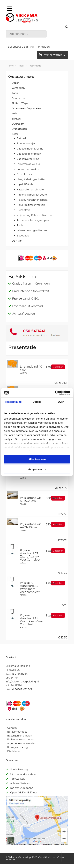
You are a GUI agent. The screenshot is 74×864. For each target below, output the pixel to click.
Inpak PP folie (25, 184)
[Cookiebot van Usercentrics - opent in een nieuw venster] (55, 393)
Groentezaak (24, 174)
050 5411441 (12, 677)
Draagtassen (19, 128)
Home (10, 65)
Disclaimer (13, 751)
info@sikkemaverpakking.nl (22, 681)
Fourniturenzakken (28, 169)
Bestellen (58, 367)
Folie (15, 113)
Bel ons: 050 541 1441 (21, 46)
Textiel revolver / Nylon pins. (33, 220)
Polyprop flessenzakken (31, 204)
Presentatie (34, 65)
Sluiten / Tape (20, 103)
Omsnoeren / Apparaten (26, 108)
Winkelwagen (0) (52, 54)
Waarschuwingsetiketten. (32, 230)
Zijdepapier (24, 235)
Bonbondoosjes (26, 143)
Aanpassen (37, 469)
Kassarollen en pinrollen (31, 189)
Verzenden (18, 88)
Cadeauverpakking (28, 158)
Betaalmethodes (17, 731)
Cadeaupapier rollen (29, 153)
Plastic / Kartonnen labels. (32, 199)
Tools (20, 225)
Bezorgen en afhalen (19, 735)
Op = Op (17, 240)
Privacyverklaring (17, 747)
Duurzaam (18, 123)
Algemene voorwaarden (21, 743)
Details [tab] (37, 401)
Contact (12, 727)
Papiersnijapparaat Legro (32, 194)
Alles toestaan (37, 459)
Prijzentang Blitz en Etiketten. (34, 215)
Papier (16, 93)
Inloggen (44, 46)
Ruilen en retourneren (20, 739)
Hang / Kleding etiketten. (32, 179)
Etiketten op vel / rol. (29, 164)
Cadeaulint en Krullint (30, 148)
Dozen (16, 82)
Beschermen (19, 98)
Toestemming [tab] (13, 401)
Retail (21, 65)
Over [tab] (61, 401)
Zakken (16, 118)
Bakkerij (22, 138)
